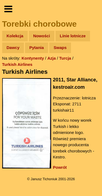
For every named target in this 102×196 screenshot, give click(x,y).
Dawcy (13, 47)
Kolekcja (15, 35)
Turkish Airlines (17, 64)
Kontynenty (32, 58)
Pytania (36, 47)
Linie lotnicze (73, 35)
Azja (51, 58)
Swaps (60, 47)
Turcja (65, 58)
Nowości (41, 35)
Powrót (60, 167)
